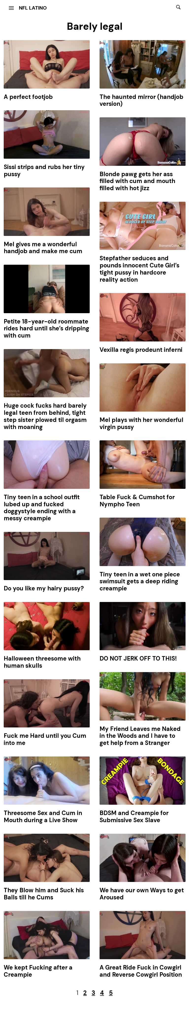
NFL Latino (33, 7)
